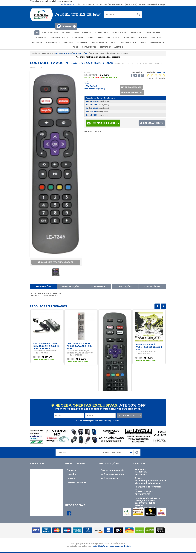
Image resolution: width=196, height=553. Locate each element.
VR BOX (114, 42)
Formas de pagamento (112, 470)
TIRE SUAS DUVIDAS (131, 87)
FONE (75, 47)
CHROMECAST (136, 33)
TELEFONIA (82, 42)
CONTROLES (40, 38)
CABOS (143, 42)
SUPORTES (68, 42)
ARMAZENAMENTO (82, 33)
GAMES (100, 38)
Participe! (161, 72)
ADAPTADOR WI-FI (50, 33)
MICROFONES (129, 38)
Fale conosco (68, 4)
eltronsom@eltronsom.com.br (150, 480)
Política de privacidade (112, 474)
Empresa (71, 470)
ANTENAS (66, 33)
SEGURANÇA (105, 47)
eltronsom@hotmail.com (147, 483)
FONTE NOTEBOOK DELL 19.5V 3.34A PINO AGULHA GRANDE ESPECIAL (46, 346)
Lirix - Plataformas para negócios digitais (112, 546)
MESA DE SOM (113, 38)
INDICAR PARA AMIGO (131, 92)
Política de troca (109, 478)
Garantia (71, 478)
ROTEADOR (37, 42)
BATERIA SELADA (128, 42)
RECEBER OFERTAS (130, 415)
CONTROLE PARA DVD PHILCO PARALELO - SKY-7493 (80, 346)
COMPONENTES (153, 33)
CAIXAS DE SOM (119, 33)
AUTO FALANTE (101, 33)
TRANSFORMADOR (98, 42)
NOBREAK (142, 38)
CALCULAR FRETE (151, 123)
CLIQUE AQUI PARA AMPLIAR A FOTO (55, 262)
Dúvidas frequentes (77, 482)
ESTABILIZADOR (157, 42)
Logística (71, 474)
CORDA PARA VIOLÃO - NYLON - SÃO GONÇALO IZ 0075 (148, 347)
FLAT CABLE (77, 38)
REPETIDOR (156, 38)
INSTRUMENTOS (89, 47)
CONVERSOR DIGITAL (59, 38)
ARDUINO (118, 47)
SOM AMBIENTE (53, 42)
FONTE (90, 38)
